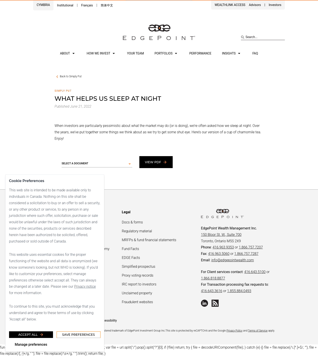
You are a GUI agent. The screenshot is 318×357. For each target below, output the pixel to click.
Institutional (65, 5)
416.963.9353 (223, 247)
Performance (200, 53)
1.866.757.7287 (246, 254)
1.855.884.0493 (239, 291)
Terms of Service (257, 330)
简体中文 (107, 5)
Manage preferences (31, 344)
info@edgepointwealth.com (232, 260)
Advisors (255, 5)
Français (87, 5)
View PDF (156, 162)
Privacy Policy (234, 330)
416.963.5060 (218, 254)
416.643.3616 (211, 291)
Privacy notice (85, 286)
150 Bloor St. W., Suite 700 (221, 235)
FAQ (255, 53)
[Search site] (263, 37)
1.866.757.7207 (251, 247)
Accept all (31, 334)
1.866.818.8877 (213, 278)
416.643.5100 (254, 272)
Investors (275, 5)
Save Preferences (78, 335)
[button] (97, 163)
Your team (135, 53)
